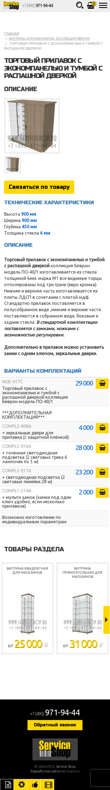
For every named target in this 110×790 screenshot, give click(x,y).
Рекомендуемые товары (34, 784)
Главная (11, 33)
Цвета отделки (20, 784)
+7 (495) (37, 5)
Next (106, 620)
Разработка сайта (45, 771)
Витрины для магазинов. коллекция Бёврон (49, 38)
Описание (7, 784)
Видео (47, 784)
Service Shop (11, 5)
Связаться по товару (39, 187)
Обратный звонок (55, 724)
